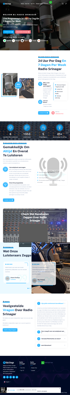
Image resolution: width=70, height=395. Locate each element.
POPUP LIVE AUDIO (45, 390)
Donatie (33, 370)
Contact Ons (8, 31)
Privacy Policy (63, 392)
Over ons (26, 3)
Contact (46, 3)
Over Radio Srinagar (23, 31)
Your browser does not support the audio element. (30, 388)
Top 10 (31, 3)
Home (21, 3)
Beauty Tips (38, 3)
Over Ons (22, 368)
